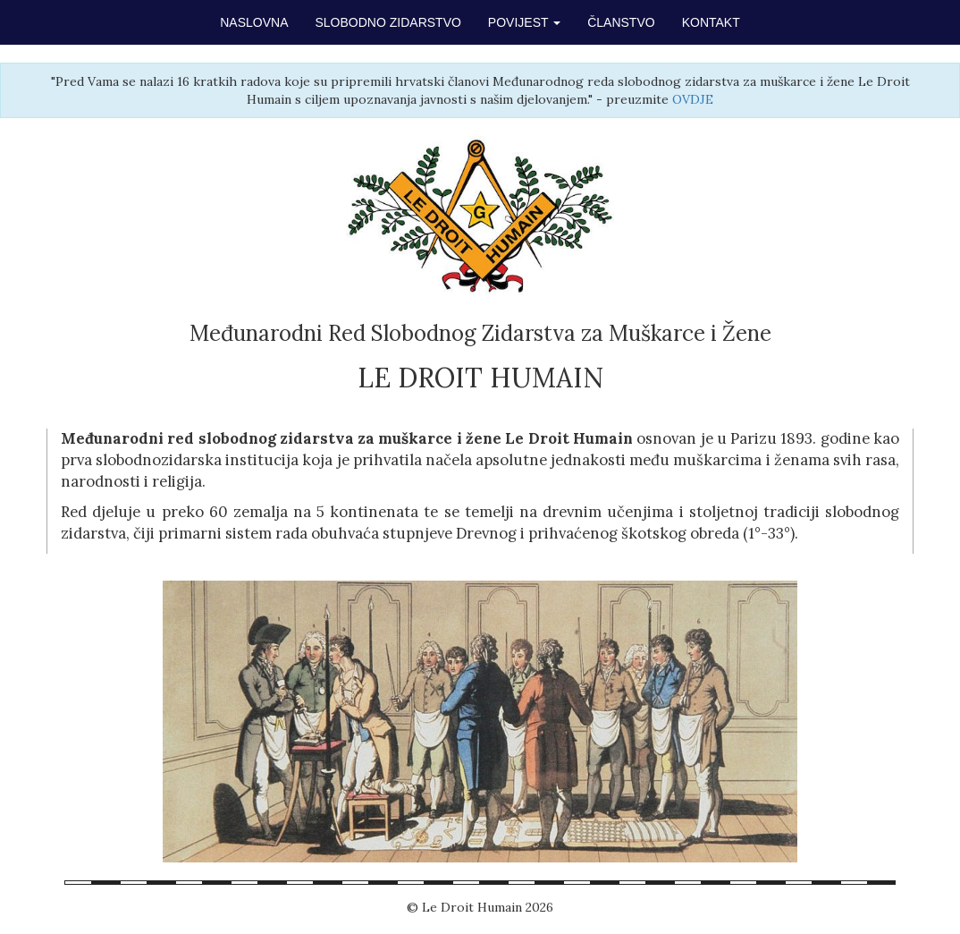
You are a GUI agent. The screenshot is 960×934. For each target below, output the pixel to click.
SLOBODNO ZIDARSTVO (388, 22)
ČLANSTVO (620, 22)
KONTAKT (711, 22)
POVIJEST (524, 22)
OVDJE (692, 99)
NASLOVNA (254, 22)
